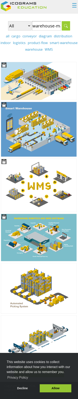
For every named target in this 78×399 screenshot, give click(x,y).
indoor (5, 43)
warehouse (34, 49)
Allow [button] (55, 388)
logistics (19, 43)
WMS (49, 49)
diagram (45, 36)
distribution (63, 36)
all (7, 36)
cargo (15, 36)
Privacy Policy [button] (17, 377)
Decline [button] (22, 388)
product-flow (38, 43)
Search (66, 26)
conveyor (29, 36)
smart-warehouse (64, 43)
